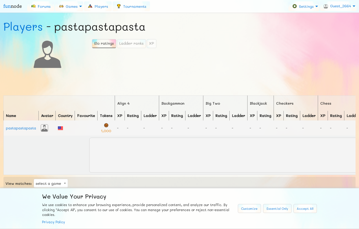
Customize (249, 208)
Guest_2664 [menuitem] (337, 5)
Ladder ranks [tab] (131, 43)
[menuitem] (40, 6)
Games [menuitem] (68, 6)
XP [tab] (151, 43)
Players (23, 26)
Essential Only (277, 208)
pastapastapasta (21, 127)
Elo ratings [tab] (104, 43)
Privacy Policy (53, 222)
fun (12, 6)
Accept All (305, 208)
